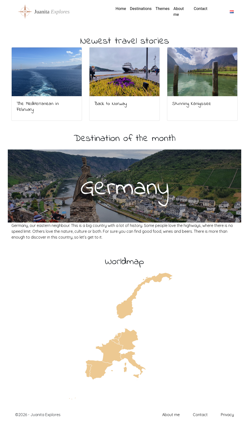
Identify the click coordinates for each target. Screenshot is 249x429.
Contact (200, 8)
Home (121, 8)
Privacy (227, 414)
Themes (163, 8)
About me (178, 11)
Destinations (140, 8)
